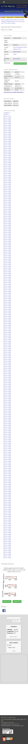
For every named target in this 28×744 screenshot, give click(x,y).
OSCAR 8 (6, 114)
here (12, 722)
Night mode (11, 647)
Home (3, 17)
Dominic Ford (5, 717)
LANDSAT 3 (6, 113)
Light (9, 645)
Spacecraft (10, 17)
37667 (15, 54)
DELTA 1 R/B (7, 116)
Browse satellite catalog (7, 19)
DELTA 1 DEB (7, 118)
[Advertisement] (14, 669)
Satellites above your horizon (14, 21)
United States (16, 51)
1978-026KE (16, 58)
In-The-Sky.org (8, 6)
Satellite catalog (19, 17)
